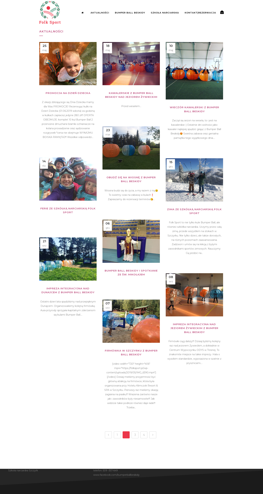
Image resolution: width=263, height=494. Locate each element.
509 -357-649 (110, 470)
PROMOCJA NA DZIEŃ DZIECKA (68, 93)
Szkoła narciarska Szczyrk (23, 470)
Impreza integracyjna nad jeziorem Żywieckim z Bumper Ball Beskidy (194, 328)
